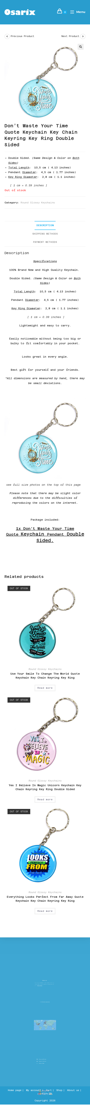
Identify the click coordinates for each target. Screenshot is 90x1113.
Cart (49, 1090)
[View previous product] (7, 36)
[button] (81, 47)
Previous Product (22, 36)
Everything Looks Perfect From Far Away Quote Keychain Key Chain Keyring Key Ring (45, 898)
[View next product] (82, 36)
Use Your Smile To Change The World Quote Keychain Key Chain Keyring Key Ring (45, 675)
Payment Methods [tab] (45, 242)
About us (73, 1090)
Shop (59, 1090)
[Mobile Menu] (76, 12)
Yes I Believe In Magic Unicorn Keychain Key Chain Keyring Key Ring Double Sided (45, 787)
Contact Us (45, 1094)
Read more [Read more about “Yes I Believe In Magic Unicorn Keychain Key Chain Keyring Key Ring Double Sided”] (45, 799)
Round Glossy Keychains (38, 202)
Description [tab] (45, 225)
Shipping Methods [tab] (45, 233)
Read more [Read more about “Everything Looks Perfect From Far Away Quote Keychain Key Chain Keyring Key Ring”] (45, 911)
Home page (14, 1090)
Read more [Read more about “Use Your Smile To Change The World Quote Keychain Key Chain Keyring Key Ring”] (45, 688)
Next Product (70, 36)
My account (33, 1090)
